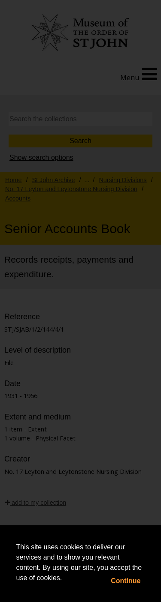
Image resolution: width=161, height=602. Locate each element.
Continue (125, 580)
